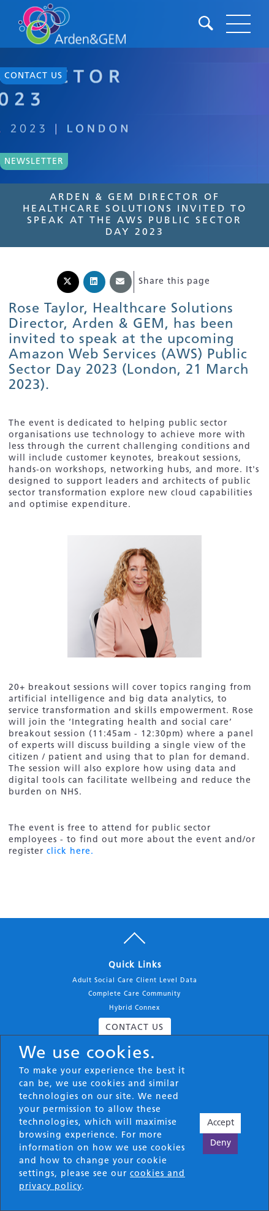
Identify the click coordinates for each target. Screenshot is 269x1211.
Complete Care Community (134, 994)
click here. (70, 851)
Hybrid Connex (134, 1008)
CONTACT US (134, 1027)
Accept (220, 1123)
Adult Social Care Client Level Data (134, 980)
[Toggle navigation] (238, 24)
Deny (220, 1143)
